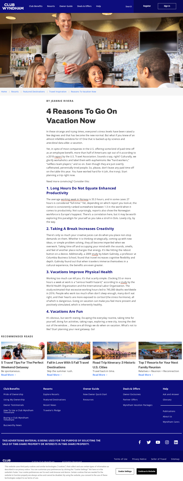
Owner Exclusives (132, 394)
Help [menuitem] (98, 6)
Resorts (15, 91)
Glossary (167, 399)
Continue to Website (146, 471)
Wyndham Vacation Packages (137, 405)
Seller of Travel (158, 459)
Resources (88, 399)
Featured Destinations (34, 91)
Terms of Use (120, 459)
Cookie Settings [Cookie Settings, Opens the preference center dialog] (125, 471)
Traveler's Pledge (52, 410)
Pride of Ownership (13, 394)
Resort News (49, 405)
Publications (169, 411)
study (95, 254)
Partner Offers (130, 399)
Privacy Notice (139, 459)
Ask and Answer (171, 394)
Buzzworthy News (13, 425)
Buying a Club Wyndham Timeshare (16, 418)
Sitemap (175, 459)
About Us (167, 416)
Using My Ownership (14, 399)
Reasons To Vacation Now (83, 91)
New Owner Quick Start (95, 394)
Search (126, 6)
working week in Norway (75, 199)
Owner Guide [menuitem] (66, 6)
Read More (7, 374)
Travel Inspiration (58, 91)
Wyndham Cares (171, 421)
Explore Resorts (51, 394)
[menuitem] (13, 6)
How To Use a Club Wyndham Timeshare (18, 411)
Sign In (167, 6)
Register (147, 6)
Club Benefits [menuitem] (35, 6)
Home (4, 91)
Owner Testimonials (14, 405)
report (58, 156)
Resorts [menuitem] (51, 6)
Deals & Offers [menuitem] (84, 6)
